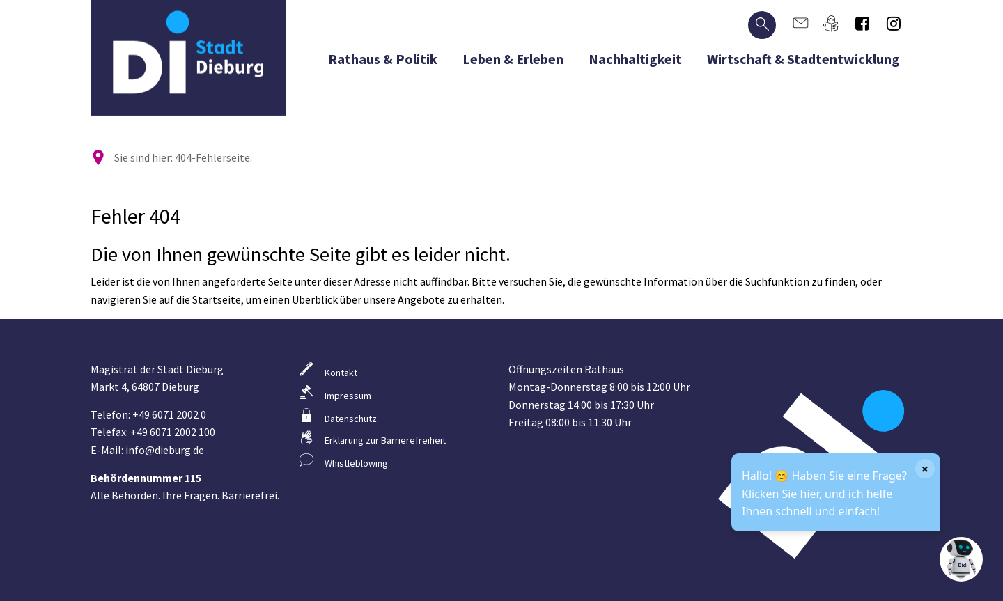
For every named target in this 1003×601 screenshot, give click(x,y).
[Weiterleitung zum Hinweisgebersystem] (397, 461)
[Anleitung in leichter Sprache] (832, 23)
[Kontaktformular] (800, 23)
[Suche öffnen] (762, 25)
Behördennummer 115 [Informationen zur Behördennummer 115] (146, 478)
